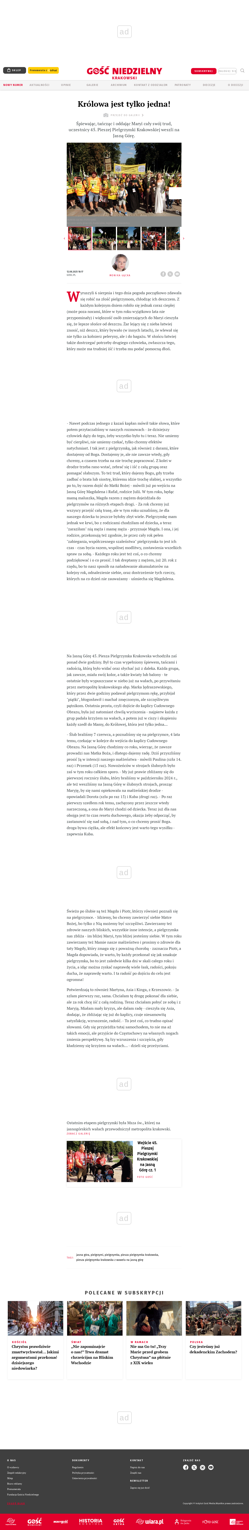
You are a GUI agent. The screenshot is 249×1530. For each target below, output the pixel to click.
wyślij (177, 273)
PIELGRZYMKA (112, 1255)
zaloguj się (228, 71)
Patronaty (183, 85)
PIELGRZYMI (97, 1255)
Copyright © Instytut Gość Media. (199, 1503)
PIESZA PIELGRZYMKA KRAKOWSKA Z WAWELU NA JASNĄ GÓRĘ (109, 1260)
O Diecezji (235, 85)
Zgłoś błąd (16, 1503)
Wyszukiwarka (242, 70)
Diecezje (209, 85)
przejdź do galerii (124, 115)
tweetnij (170, 273)
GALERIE (92, 85)
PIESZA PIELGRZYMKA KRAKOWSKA (139, 1255)
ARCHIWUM (119, 85)
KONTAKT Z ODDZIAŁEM (151, 85)
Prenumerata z (43, 70)
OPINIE (66, 85)
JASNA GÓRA (82, 1255)
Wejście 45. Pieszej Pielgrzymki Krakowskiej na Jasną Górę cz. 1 (147, 1156)
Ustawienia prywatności (84, 1478)
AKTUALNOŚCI (39, 85)
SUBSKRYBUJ (204, 71)
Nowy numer (13, 85)
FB (163, 273)
